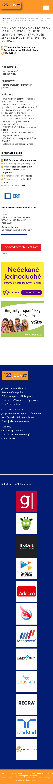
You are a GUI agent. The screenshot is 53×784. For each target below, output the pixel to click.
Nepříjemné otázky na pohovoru (18, 417)
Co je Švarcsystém (10, 404)
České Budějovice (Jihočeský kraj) (21, 50)
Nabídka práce (6, 18)
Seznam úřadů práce (12, 392)
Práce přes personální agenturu (18, 396)
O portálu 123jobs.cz (12, 409)
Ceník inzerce (8, 438)
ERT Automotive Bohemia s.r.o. (19, 47)
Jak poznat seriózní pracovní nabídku (21, 413)
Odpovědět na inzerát (21, 247)
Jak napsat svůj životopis (14, 388)
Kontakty (6, 426)
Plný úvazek (10, 52)
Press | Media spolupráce (15, 421)
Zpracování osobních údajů (15, 434)
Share (4, 253)
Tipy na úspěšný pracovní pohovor (19, 400)
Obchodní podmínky (12, 430)
